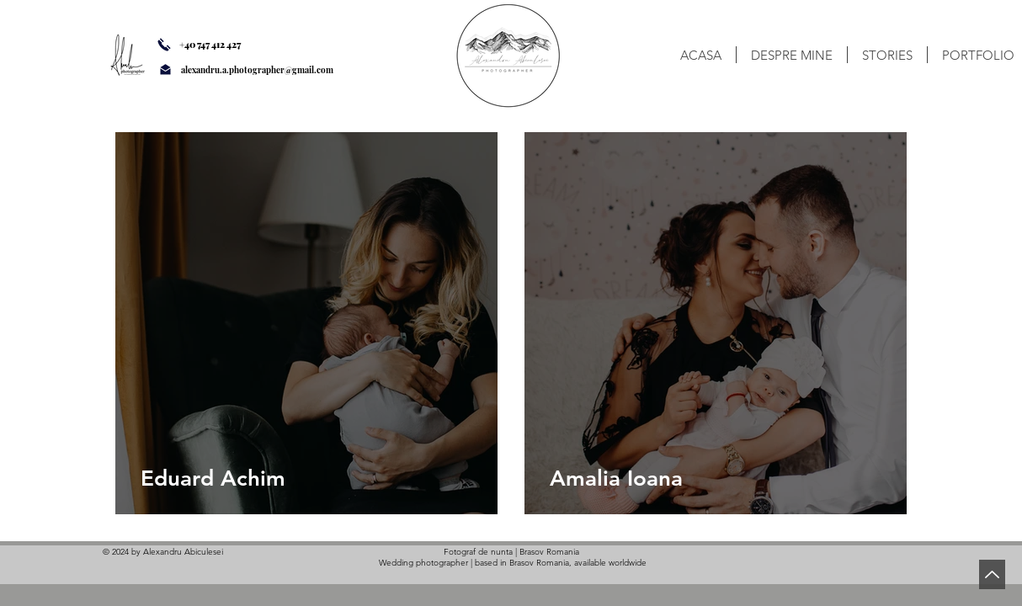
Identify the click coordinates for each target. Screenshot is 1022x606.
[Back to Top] (992, 574)
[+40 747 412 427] (222, 44)
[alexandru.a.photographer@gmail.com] (278, 70)
